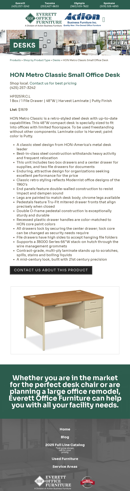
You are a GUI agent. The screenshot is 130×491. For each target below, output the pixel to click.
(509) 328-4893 (109, 5)
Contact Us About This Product (51, 270)
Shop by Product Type (36, 60)
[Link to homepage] (43, 19)
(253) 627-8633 (50, 5)
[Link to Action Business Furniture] (82, 19)
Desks (56, 60)
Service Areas (64, 467)
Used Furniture (65, 459)
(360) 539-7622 (79, 5)
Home (65, 429)
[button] (104, 19)
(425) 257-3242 (20, 5)
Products (15, 60)
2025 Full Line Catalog (65, 445)
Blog (65, 437)
